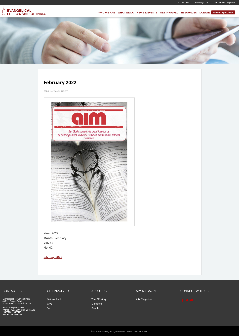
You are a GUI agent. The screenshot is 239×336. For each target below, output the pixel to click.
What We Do (126, 12)
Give (49, 303)
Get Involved (169, 12)
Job (49, 308)
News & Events (147, 12)
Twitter (187, 300)
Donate (204, 12)
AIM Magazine (201, 2)
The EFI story (98, 299)
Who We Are (106, 12)
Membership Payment (225, 2)
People (95, 308)
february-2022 (53, 257)
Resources (189, 12)
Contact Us (183, 2)
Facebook (182, 300)
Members (96, 303)
